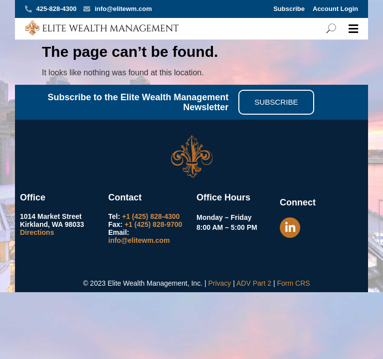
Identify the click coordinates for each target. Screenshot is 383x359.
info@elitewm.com (139, 240)
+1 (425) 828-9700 (154, 224)
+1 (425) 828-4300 (151, 216)
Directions (37, 232)
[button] (353, 28)
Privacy (219, 283)
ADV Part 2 (253, 283)
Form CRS (293, 283)
